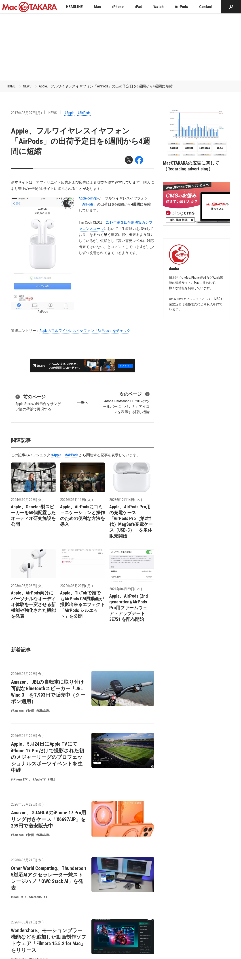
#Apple (69, 113)
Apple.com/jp (88, 198)
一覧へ (82, 402)
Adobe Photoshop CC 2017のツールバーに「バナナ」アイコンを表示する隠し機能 (126, 402)
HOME (11, 86)
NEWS (27, 86)
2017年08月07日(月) (26, 113)
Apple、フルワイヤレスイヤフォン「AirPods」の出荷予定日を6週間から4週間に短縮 (106, 86)
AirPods (87, 204)
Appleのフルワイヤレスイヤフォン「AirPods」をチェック (85, 331)
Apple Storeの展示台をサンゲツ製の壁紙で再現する (38, 402)
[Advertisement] (120, 47)
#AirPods (84, 113)
